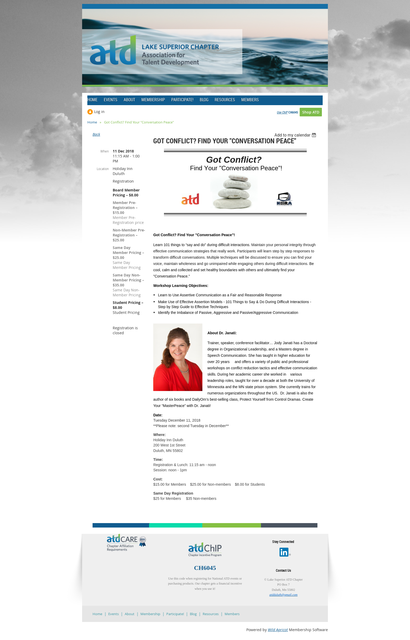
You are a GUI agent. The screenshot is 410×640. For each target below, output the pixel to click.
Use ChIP (282, 112)
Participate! (175, 613)
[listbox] (295, 135)
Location (103, 169)
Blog (193, 613)
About (129, 613)
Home (92, 122)
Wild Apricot (278, 629)
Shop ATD (310, 112)
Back (96, 134)
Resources (211, 613)
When (104, 151)
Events (113, 613)
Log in (99, 111)
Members (232, 613)
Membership (150, 613)
